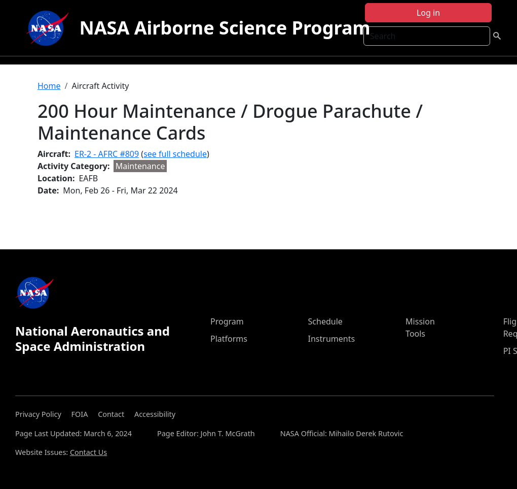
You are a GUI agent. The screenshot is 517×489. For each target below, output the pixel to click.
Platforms (228, 338)
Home (49, 85)
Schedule (325, 321)
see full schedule (175, 153)
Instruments (331, 338)
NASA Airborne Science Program (224, 27)
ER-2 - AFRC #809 (107, 153)
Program (227, 321)
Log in (428, 12)
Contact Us (88, 452)
